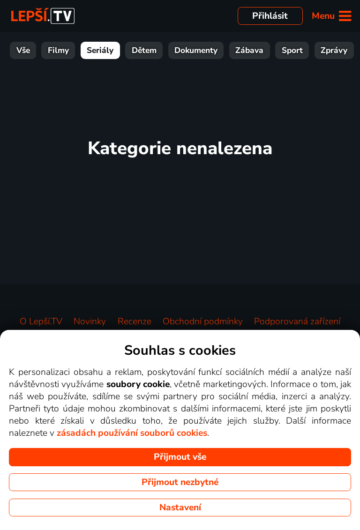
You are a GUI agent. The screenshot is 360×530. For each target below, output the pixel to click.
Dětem (144, 50)
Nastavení (180, 507)
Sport (292, 50)
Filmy (58, 50)
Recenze (134, 321)
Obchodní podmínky (203, 321)
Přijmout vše (180, 457)
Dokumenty (196, 50)
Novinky (90, 321)
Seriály (100, 50)
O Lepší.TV (41, 321)
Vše (23, 50)
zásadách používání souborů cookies (132, 433)
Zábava (249, 50)
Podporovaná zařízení (297, 321)
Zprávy (334, 50)
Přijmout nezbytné (180, 482)
